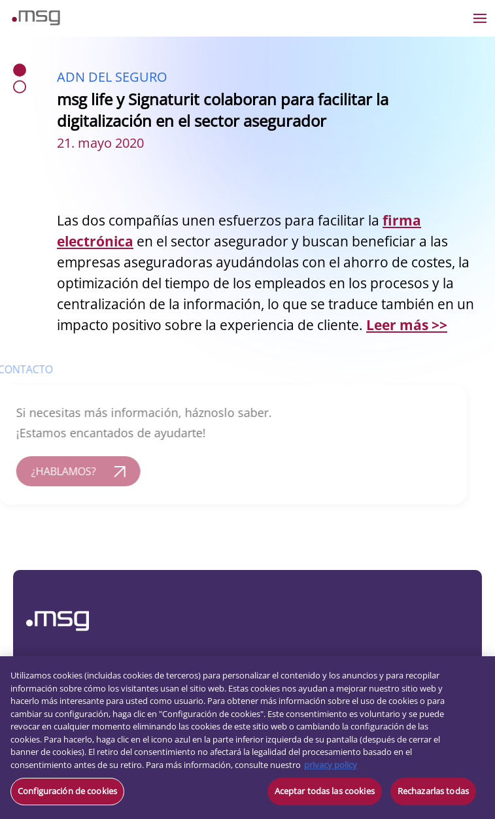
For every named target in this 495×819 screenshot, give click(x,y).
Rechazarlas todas (433, 791)
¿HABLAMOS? (54, 471)
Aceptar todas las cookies (325, 791)
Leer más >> (406, 325)
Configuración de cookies (67, 791)
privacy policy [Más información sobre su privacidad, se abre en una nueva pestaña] (330, 765)
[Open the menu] (480, 18)
